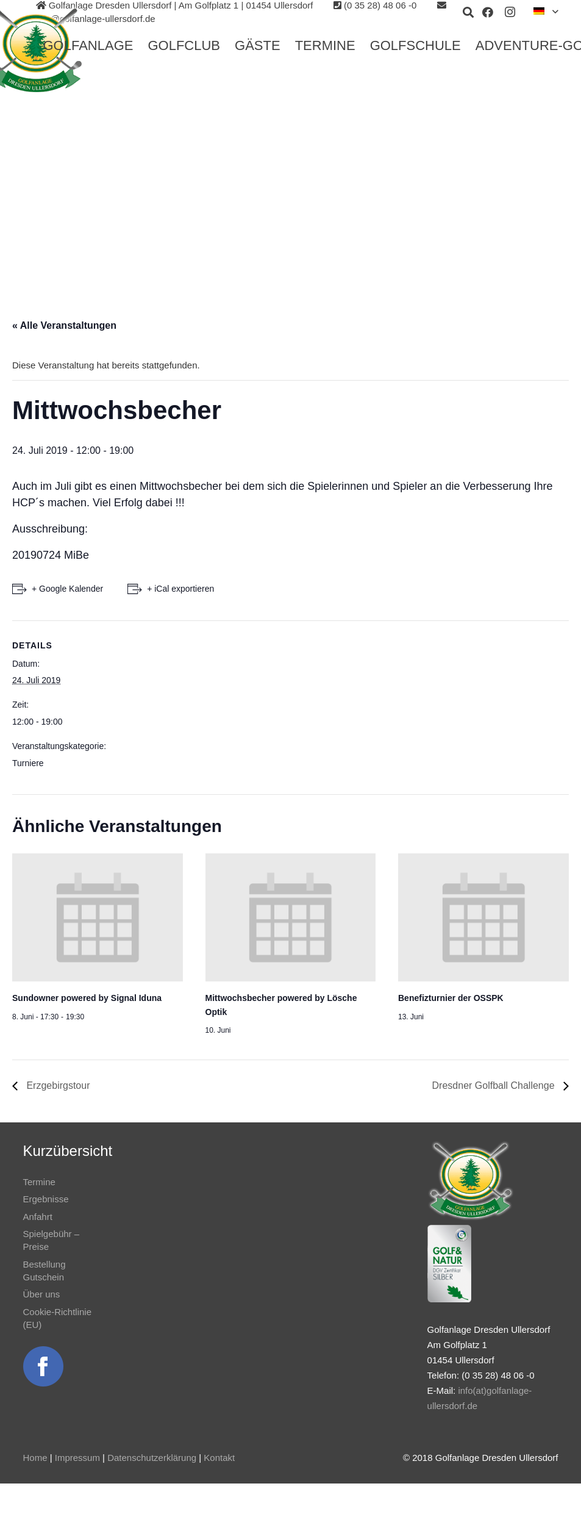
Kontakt (219, 1457)
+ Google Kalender (67, 589)
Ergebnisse (46, 1199)
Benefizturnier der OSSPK (451, 998)
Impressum (77, 1457)
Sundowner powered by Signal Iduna (87, 998)
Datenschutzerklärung (151, 1457)
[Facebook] (488, 12)
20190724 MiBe (50, 555)
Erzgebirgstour (57, 1085)
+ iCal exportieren (180, 589)
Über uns (41, 1294)
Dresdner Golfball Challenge (494, 1085)
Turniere (28, 763)
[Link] (43, 1366)
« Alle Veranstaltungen (64, 325)
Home (35, 1457)
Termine (39, 1182)
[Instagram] (510, 12)
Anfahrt (37, 1216)
